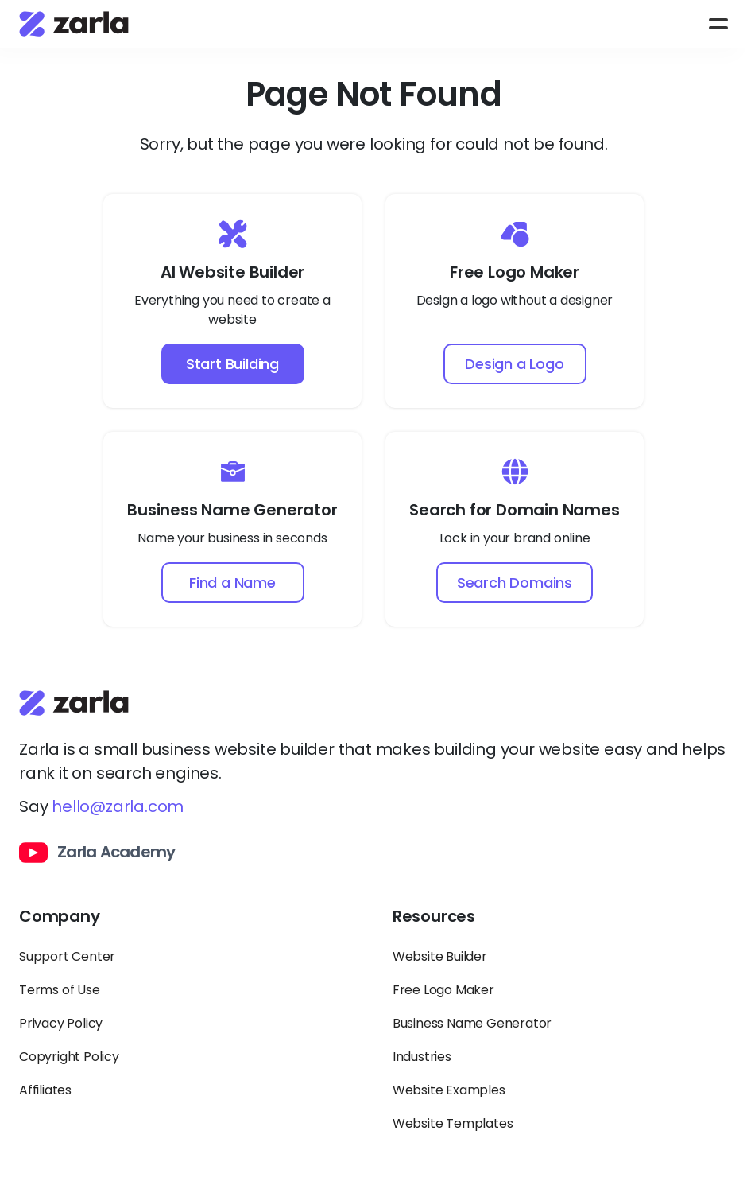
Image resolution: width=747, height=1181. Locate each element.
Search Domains (514, 582)
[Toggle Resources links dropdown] (560, 923)
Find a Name (232, 582)
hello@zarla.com (118, 806)
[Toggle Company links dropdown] (186, 923)
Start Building (232, 364)
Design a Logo (514, 364)
